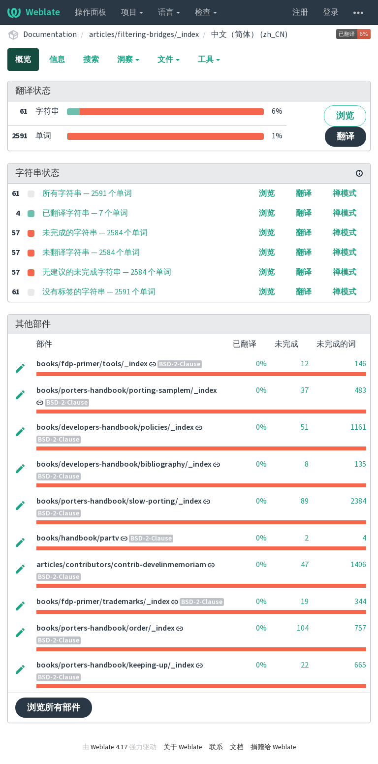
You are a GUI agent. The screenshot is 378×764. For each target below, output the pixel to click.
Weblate (33, 12)
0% (261, 363)
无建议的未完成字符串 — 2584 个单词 (106, 272)
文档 (237, 747)
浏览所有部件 (53, 707)
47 (305, 564)
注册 (300, 12)
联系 (216, 747)
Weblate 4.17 (109, 747)
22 (305, 665)
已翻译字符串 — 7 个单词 (85, 213)
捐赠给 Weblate (273, 747)
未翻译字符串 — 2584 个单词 (91, 252)
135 (360, 464)
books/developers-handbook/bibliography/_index (124, 464)
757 (360, 628)
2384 (358, 501)
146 (360, 363)
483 (360, 390)
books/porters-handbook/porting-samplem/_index (126, 390)
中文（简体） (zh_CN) (249, 34)
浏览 (345, 116)
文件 (169, 59)
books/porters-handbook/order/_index (105, 628)
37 (305, 390)
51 (305, 427)
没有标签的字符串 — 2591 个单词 (99, 291)
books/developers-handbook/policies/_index (115, 427)
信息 (57, 59)
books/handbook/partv (77, 538)
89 (305, 501)
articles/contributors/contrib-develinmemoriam (121, 564)
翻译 (345, 136)
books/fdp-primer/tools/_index (92, 363)
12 (305, 363)
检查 (206, 12)
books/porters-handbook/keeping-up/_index (115, 665)
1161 (358, 427)
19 (305, 601)
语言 (169, 12)
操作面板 (90, 12)
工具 (209, 59)
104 (303, 628)
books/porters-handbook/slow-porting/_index (119, 501)
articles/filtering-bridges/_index (144, 34)
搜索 (91, 59)
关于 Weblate (182, 747)
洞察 (128, 59)
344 (360, 601)
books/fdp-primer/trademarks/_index (103, 601)
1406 (358, 564)
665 (360, 665)
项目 (132, 12)
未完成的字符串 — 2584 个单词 (95, 232)
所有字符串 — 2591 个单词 (87, 193)
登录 (331, 12)
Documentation (50, 34)
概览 (23, 59)
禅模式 (344, 193)
